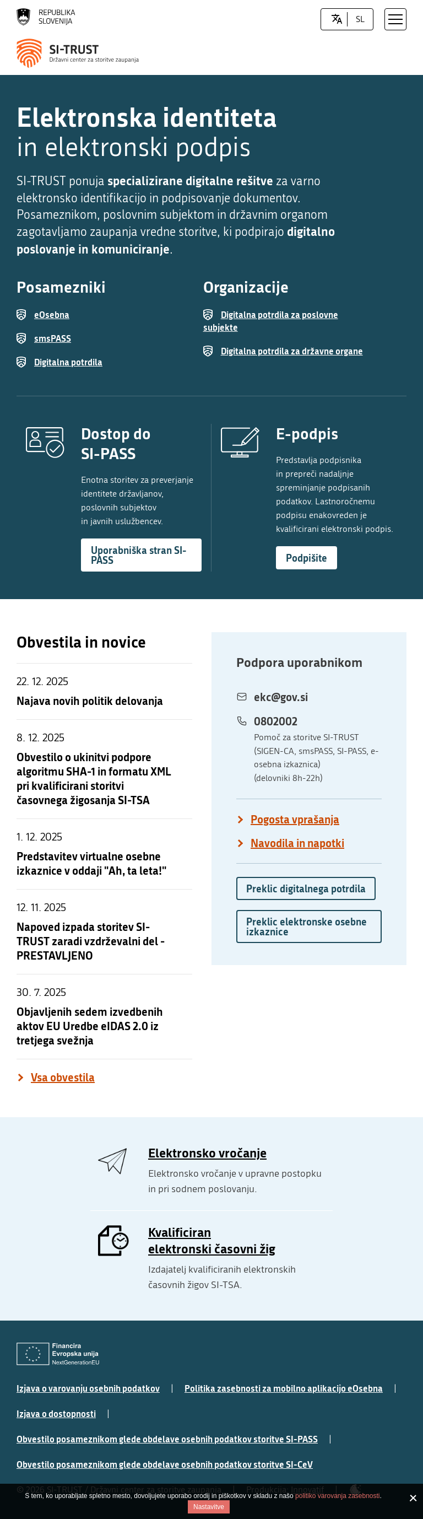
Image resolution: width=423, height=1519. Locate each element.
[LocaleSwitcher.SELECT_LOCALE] (337, 19)
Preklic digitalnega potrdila (306, 888)
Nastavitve (208, 1507)
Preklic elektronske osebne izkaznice (306, 926)
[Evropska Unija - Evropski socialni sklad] (58, 1354)
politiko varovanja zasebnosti (337, 1496)
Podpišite (306, 558)
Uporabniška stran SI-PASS (138, 555)
